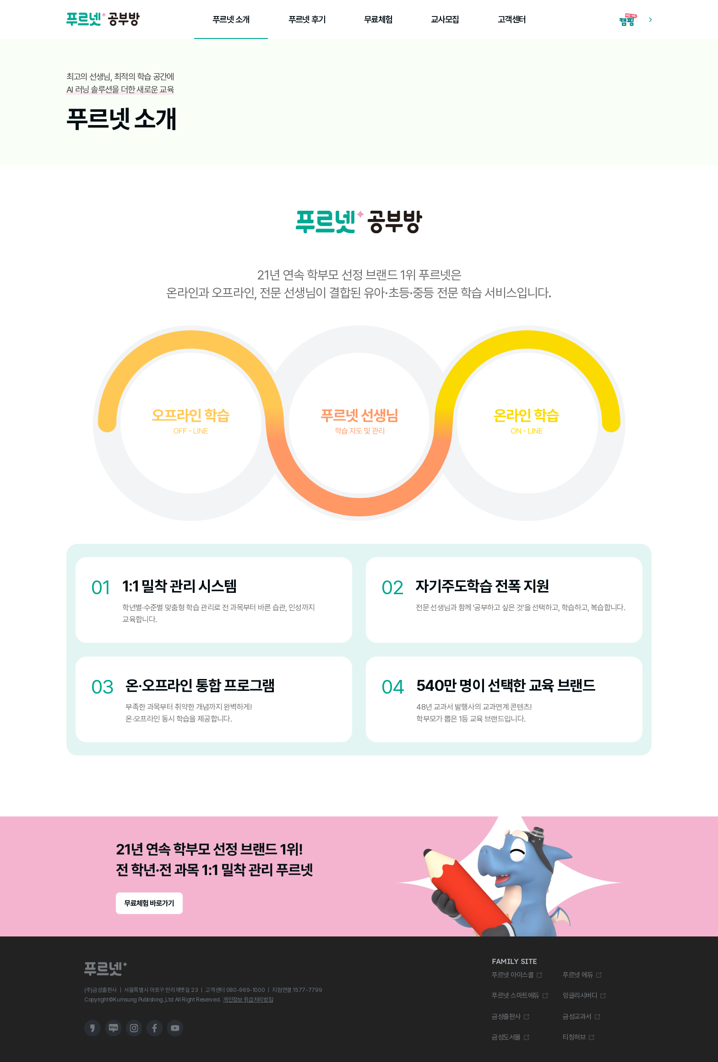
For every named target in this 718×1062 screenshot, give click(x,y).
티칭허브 (574, 1037)
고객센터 (512, 19)
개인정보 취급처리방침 (248, 999)
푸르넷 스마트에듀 (515, 995)
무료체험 (378, 19)
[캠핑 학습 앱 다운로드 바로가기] (636, 19)
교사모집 (445, 19)
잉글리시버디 (580, 995)
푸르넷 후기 (306, 19)
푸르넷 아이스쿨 (512, 975)
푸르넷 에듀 (578, 975)
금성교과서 (577, 1017)
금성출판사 (506, 1017)
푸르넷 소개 (230, 19)
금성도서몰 (506, 1037)
